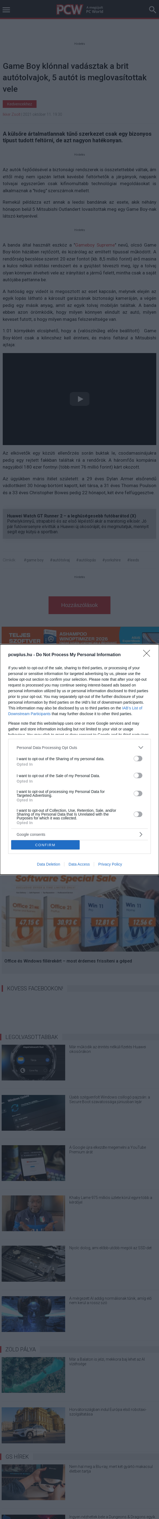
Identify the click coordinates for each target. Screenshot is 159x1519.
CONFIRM (45, 845)
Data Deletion (48, 864)
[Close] (148, 655)
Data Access (79, 864)
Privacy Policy (110, 864)
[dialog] (79, 759)
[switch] (138, 758)
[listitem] (79, 747)
